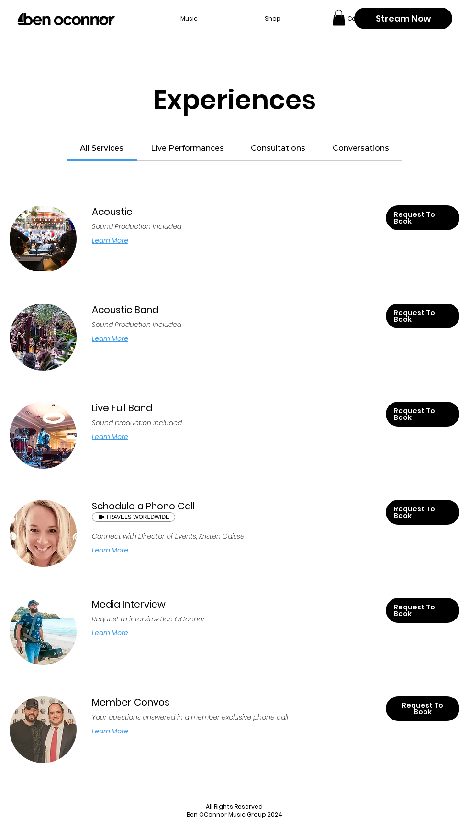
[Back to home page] (66, 19)
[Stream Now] (403, 18)
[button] (339, 17)
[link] (101, 148)
